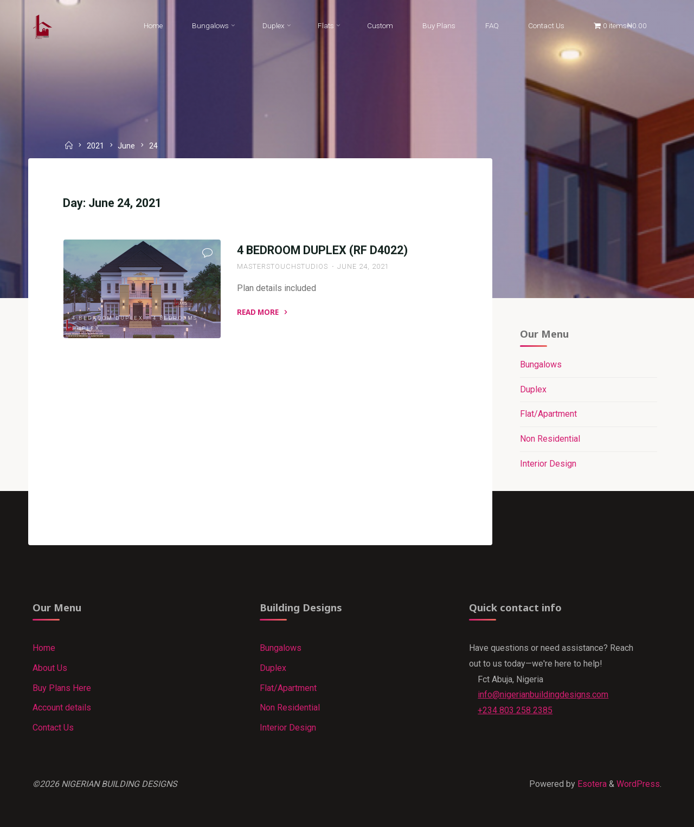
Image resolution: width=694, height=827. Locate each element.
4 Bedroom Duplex (107, 318)
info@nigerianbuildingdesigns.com (543, 694)
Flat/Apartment (548, 414)
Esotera (591, 784)
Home (44, 648)
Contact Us (53, 727)
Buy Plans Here (62, 688)
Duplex (86, 328)
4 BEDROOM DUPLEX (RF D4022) (322, 250)
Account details (62, 707)
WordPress (638, 784)
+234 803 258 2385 (515, 710)
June (126, 146)
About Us (50, 668)
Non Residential (550, 439)
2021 (95, 146)
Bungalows (541, 364)
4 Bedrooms (175, 318)
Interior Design (548, 463)
